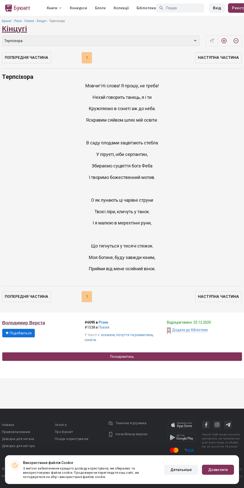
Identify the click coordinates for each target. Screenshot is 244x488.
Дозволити (218, 470)
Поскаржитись (122, 357)
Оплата (61, 425)
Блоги (100, 8)
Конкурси (78, 8)
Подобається (19, 333)
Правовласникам (16, 432)
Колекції (121, 8)
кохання (108, 335)
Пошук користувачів (71, 439)
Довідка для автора (18, 446)
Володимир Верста (23, 322)
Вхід (217, 8)
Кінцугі (42, 21)
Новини (8, 425)
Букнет (7, 21)
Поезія (29, 21)
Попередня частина (26, 57)
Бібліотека (146, 8)
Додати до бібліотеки (190, 330)
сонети (90, 340)
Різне (18, 21)
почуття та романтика (134, 335)
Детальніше (181, 470)
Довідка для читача (18, 439)
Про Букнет (64, 432)
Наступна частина (218, 57)
